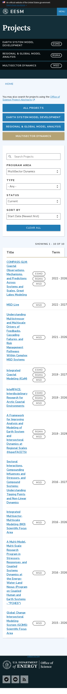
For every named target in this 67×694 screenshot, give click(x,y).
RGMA (39, 278)
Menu (62, 11)
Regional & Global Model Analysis (32, 55)
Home (9, 84)
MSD (39, 283)
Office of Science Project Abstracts (31, 98)
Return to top (33, 656)
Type (11, 180)
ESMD (39, 273)
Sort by (13, 210)
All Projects (33, 108)
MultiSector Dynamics (32, 66)
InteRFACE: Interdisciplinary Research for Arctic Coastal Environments (17, 398)
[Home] (30, 11)
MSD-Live (13, 305)
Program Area (19, 165)
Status (13, 195)
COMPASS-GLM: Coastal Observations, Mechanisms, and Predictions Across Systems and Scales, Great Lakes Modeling (17, 278)
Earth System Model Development (32, 44)
